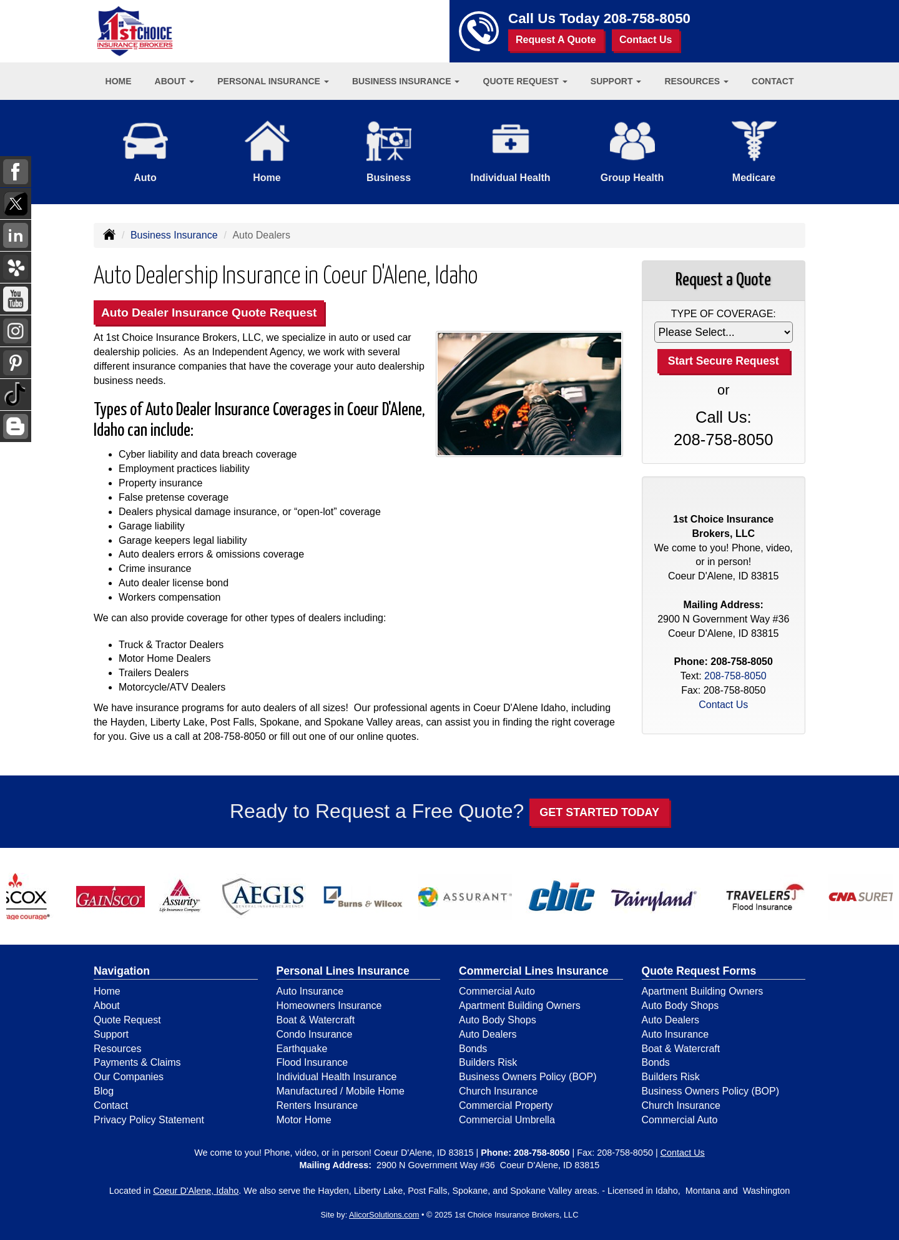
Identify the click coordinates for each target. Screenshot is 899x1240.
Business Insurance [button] (406, 81)
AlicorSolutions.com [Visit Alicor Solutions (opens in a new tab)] (384, 1214)
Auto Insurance (310, 991)
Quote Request (127, 1020)
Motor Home (304, 1120)
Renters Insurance (317, 1105)
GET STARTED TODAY (599, 812)
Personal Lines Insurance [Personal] (343, 971)
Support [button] (616, 81)
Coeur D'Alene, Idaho (195, 1191)
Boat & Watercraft (316, 1020)
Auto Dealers (488, 1034)
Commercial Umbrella (507, 1120)
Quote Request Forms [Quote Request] (699, 971)
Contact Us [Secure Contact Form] (723, 704)
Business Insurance (174, 235)
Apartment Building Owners (520, 1005)
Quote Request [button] (525, 81)
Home (119, 81)
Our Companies (129, 1076)
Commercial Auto (497, 991)
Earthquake (302, 1048)
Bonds (473, 1048)
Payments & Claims (137, 1062)
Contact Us (645, 39)
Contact (772, 81)
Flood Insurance (312, 1062)
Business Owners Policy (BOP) (528, 1076)
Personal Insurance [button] (273, 81)
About (107, 1005)
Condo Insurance (315, 1034)
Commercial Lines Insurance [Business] (534, 971)
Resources (117, 1048)
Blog (104, 1091)
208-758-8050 (647, 18)
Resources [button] (696, 81)
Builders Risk (488, 1062)
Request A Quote (556, 39)
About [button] (175, 81)
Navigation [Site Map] (122, 971)
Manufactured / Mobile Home (341, 1091)
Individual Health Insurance (337, 1076)
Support (111, 1034)
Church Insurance (498, 1091)
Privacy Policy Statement (149, 1120)
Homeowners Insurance (329, 1005)
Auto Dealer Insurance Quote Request (209, 312)
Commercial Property (506, 1105)
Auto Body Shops (497, 1020)
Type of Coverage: (723, 313)
